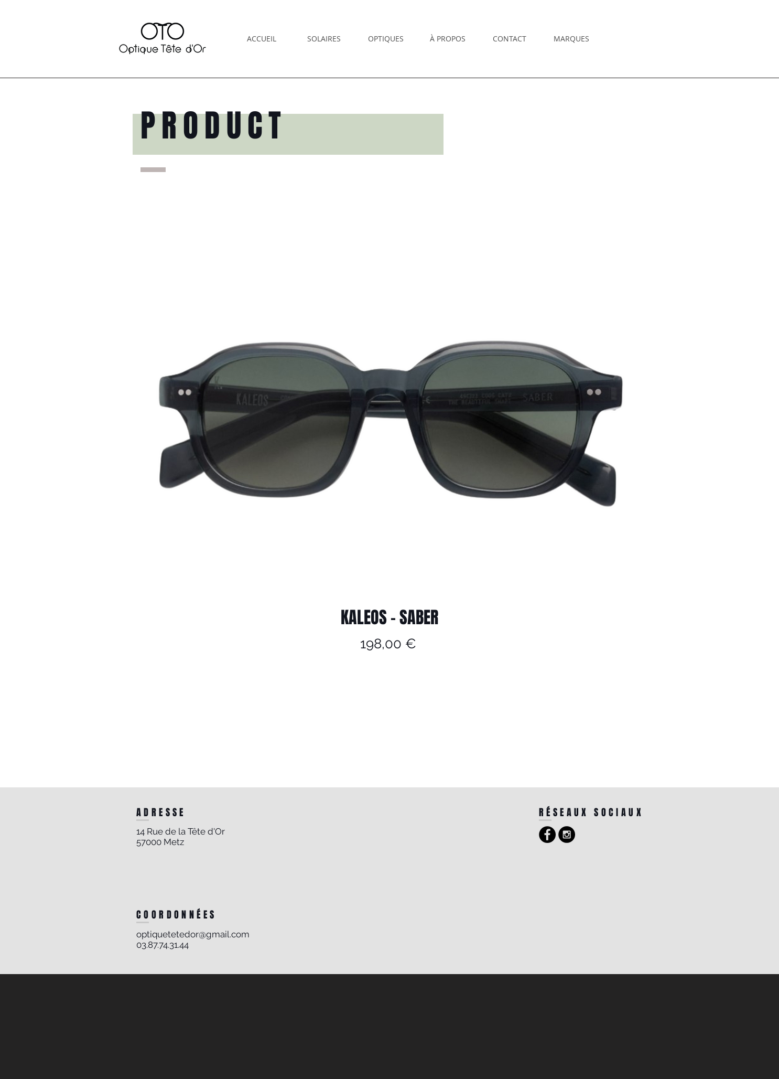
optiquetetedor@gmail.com (193, 934)
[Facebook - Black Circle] (547, 834)
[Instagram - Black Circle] (566, 834)
